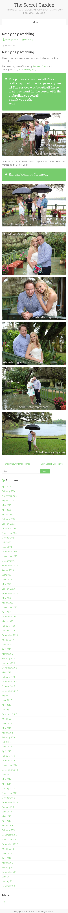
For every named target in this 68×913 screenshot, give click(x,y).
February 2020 (9, 626)
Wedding (29, 39)
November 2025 (9, 496)
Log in (5, 901)
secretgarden (11, 39)
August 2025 (8, 500)
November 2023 (9, 556)
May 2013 (6, 816)
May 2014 (6, 779)
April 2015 (6, 751)
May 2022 (6, 598)
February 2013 (9, 830)
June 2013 (7, 811)
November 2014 (9, 765)
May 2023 (6, 584)
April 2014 (6, 784)
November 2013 (9, 793)
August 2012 (8, 849)
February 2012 (9, 867)
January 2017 (8, 709)
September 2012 (10, 844)
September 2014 (10, 770)
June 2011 (7, 876)
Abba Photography (27, 69)
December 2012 (9, 835)
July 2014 (6, 774)
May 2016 (6, 728)
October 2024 (8, 537)
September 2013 (10, 802)
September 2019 (10, 635)
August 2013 (8, 807)
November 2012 (9, 839)
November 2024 (9, 533)
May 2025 (6, 505)
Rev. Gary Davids (40, 66)
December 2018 (9, 668)
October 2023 (8, 561)
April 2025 (6, 510)
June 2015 (7, 746)
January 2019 (8, 663)
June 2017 (7, 700)
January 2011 (8, 881)
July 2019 (6, 644)
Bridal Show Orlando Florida (16, 464)
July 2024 (6, 542)
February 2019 (9, 658)
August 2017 (8, 695)
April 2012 (6, 858)
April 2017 (6, 705)
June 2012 (7, 853)
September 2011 (10, 872)
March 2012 (7, 863)
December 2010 (9, 886)
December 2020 (9, 616)
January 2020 (8, 630)
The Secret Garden (34, 5)
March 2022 (7, 603)
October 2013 (8, 798)
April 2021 (6, 612)
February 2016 (9, 737)
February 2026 (9, 491)
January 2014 (8, 788)
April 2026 (6, 486)
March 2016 (7, 733)
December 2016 (9, 714)
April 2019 (6, 649)
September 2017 (10, 691)
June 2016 (7, 723)
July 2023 (6, 575)
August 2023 (8, 570)
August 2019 (8, 640)
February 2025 (9, 519)
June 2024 (7, 547)
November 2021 (9, 607)
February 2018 (9, 677)
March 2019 (7, 654)
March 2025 (7, 514)
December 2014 (9, 760)
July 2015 (6, 742)
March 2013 (7, 825)
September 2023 (10, 565)
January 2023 (8, 589)
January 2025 (8, 524)
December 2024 (9, 528)
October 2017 (8, 686)
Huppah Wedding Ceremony (28, 174)
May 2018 (6, 672)
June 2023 (7, 579)
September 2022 (10, 593)
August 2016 (8, 719)
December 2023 (9, 551)
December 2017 (9, 681)
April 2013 (6, 821)
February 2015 (9, 756)
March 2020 (7, 621)
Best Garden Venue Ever (53, 464)
